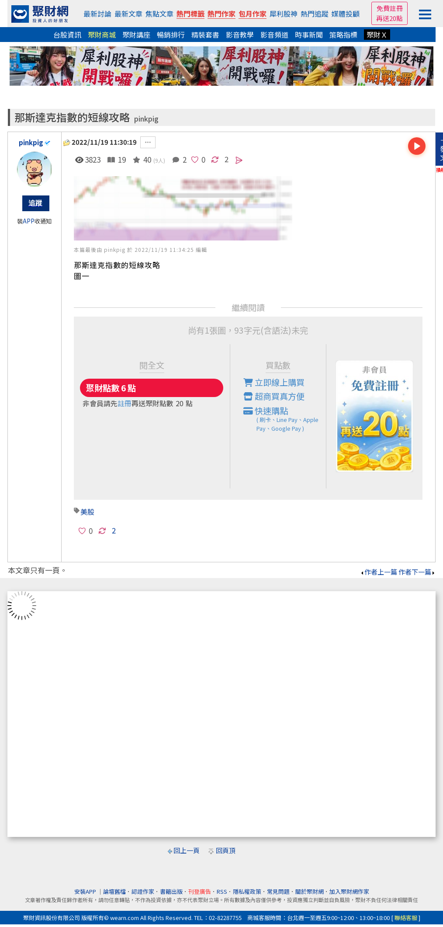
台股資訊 (67, 34)
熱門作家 (221, 13)
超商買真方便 (274, 396)
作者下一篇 (417, 571)
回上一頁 (186, 850)
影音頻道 (274, 34)
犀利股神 (284, 13)
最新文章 (128, 13)
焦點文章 (159, 13)
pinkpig (146, 119)
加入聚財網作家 (349, 891)
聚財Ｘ (377, 34)
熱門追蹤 (315, 13)
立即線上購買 (274, 382)
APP (29, 221)
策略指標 (343, 34)
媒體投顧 (346, 13)
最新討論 (97, 13)
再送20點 (389, 18)
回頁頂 (225, 850)
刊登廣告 (199, 891)
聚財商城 (102, 34)
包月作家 (252, 13)
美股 (87, 511)
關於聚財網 (309, 891)
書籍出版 (171, 891)
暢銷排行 (171, 34)
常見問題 (278, 891)
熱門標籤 (190, 13)
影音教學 (240, 34)
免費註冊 (390, 8)
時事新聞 (309, 34)
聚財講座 (136, 34)
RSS (222, 891)
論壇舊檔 (114, 891)
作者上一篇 (378, 571)
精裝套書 (205, 34)
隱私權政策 (247, 891)
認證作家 (143, 891)
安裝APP (85, 891)
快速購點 (284, 418)
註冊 (125, 403)
